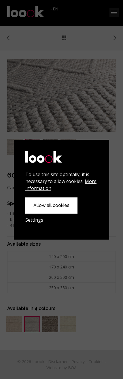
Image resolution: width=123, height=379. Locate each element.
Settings (34, 220)
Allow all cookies (51, 205)
